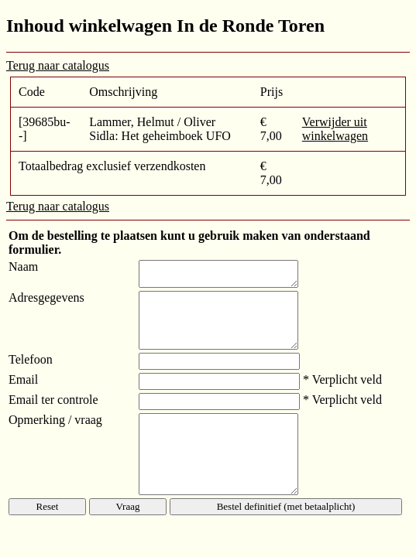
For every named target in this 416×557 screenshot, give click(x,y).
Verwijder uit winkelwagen (335, 128)
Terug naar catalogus (57, 65)
